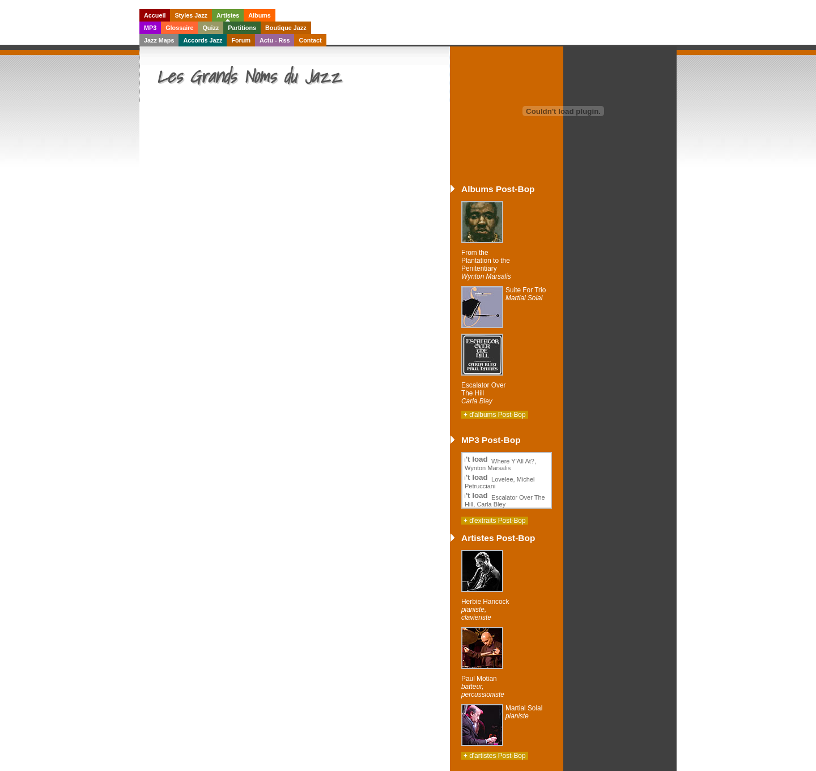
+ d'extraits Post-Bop (495, 521)
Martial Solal (523, 712)
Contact (310, 40)
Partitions (242, 27)
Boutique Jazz (286, 27)
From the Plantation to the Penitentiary (486, 264)
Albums (259, 15)
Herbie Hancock (485, 609)
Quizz (210, 27)
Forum (240, 40)
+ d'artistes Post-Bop (495, 756)
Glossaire (179, 27)
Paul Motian (482, 686)
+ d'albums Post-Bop (495, 415)
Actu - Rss (275, 40)
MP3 (150, 27)
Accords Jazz (202, 40)
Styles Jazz (191, 15)
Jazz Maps (159, 40)
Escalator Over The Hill (483, 393)
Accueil (154, 15)
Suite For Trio (525, 294)
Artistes (227, 15)
